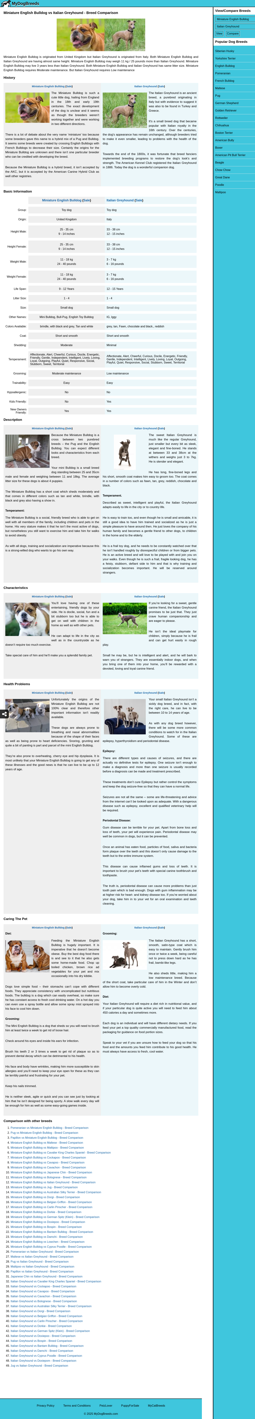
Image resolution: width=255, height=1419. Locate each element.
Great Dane (211, 177)
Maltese (209, 88)
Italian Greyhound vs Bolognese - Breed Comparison (44, 1301)
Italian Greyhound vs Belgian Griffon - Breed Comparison (46, 1316)
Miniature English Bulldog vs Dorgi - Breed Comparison (45, 1197)
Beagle (208, 162)
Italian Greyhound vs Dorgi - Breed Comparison (40, 1311)
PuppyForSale (130, 1405)
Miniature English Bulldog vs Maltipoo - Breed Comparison (47, 1147)
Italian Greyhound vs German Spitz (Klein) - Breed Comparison (50, 1330)
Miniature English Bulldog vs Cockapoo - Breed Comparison (48, 1157)
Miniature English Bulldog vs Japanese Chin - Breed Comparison (51, 1172)
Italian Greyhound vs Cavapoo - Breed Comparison (43, 1291)
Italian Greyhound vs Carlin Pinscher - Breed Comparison (47, 1321)
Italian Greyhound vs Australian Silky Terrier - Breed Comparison (51, 1306)
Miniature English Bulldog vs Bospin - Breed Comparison (46, 1226)
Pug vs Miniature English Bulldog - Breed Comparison (44, 1132)
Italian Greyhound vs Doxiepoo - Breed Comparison (43, 1335)
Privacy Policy (46, 1405)
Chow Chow (211, 169)
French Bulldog (213, 80)
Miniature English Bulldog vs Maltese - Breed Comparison (47, 1142)
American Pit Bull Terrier (219, 155)
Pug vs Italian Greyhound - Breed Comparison (40, 1261)
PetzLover (106, 1405)
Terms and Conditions (77, 1405)
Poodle (208, 184)
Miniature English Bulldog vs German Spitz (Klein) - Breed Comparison (55, 1217)
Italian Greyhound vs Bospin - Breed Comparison (41, 1340)
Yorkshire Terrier (214, 58)
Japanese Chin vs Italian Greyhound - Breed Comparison (47, 1276)
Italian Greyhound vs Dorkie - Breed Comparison (41, 1326)
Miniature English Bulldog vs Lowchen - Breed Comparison (47, 1241)
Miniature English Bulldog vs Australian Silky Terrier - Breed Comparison (56, 1192)
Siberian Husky (213, 51)
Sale (69, 86)
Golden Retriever (215, 110)
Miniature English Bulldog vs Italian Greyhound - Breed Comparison (53, 1182)
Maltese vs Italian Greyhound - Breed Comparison (42, 1256)
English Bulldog (214, 65)
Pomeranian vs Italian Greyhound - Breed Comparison (45, 1251)
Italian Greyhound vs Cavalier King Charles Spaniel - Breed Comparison (56, 1281)
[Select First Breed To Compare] (228, 19)
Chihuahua (211, 125)
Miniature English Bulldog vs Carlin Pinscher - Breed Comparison (51, 1207)
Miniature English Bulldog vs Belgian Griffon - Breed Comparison (51, 1202)
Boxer (208, 147)
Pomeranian (211, 73)
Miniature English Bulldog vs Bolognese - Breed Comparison (49, 1177)
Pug (206, 95)
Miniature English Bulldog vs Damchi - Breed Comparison (47, 1236)
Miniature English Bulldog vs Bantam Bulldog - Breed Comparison (52, 1231)
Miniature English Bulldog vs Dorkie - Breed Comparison (46, 1212)
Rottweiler (210, 117)
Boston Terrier (213, 132)
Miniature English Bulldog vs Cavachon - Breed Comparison (48, 1167)
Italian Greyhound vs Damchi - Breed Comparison (42, 1350)
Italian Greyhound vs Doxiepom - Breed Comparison (43, 1360)
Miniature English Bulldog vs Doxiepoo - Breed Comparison (48, 1221)
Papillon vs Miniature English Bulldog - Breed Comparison (47, 1137)
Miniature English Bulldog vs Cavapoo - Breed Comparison (47, 1162)
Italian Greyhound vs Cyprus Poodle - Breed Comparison (46, 1355)
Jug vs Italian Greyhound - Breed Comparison (39, 1365)
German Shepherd (216, 103)
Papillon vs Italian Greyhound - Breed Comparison (42, 1271)
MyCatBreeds (156, 1405)
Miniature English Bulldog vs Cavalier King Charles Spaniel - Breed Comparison (61, 1152)
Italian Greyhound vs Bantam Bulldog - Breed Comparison (47, 1345)
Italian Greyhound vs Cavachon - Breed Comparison (43, 1296)
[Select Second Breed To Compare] (228, 26)
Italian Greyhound (145, 86)
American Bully (213, 140)
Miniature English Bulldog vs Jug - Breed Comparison (44, 1187)
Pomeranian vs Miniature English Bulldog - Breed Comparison (49, 1127)
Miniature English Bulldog (48, 86)
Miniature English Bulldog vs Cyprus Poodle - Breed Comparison (51, 1246)
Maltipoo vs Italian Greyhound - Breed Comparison (42, 1266)
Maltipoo (209, 192)
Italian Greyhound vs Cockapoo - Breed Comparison (43, 1286)
